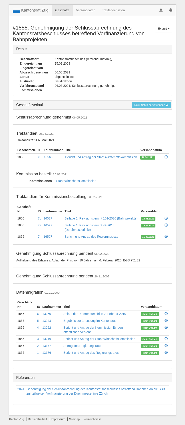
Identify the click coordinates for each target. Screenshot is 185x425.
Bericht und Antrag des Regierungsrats (91, 236)
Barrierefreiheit (37, 419)
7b (39, 218)
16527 (48, 218)
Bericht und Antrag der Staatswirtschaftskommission (101, 157)
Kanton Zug (16, 419)
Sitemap (74, 419)
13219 (46, 339)
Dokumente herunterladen (151, 105)
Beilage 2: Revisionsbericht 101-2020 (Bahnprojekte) (101, 218)
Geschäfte (62, 10)
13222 (46, 327)
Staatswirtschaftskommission (76, 181)
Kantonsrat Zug (30, 10)
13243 (46, 320)
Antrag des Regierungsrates (82, 346)
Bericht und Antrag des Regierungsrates (91, 352)
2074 (20, 389)
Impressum (58, 419)
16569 (48, 157)
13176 (46, 352)
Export (163, 28)
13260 (46, 314)
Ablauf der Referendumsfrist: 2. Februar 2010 (94, 314)
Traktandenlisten (113, 10)
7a (39, 225)
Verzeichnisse (92, 419)
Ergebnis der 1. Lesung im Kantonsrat (89, 320)
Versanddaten (85, 10)
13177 (46, 346)
